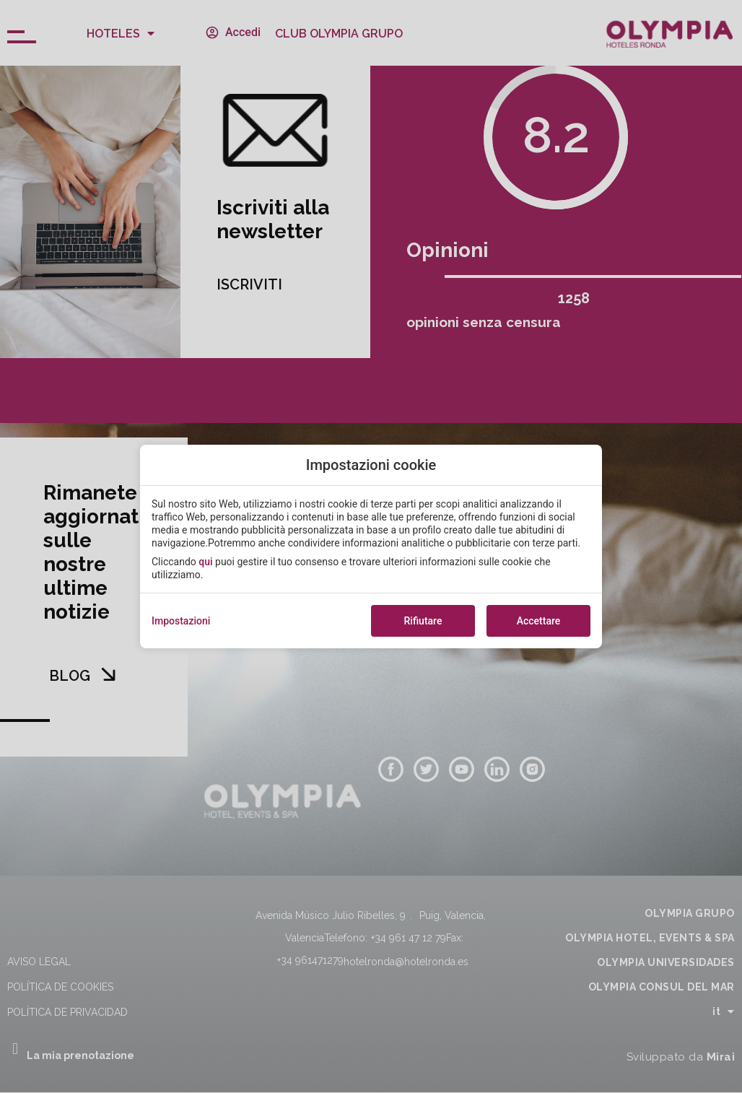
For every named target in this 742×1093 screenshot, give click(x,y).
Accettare (539, 621)
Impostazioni (181, 621)
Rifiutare (423, 621)
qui (205, 561)
